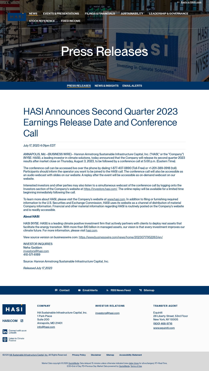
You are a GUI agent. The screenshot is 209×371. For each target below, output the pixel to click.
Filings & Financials (100, 13)
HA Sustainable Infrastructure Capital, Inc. (28, 355)
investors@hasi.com (36, 251)
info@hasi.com (46, 327)
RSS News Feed (118, 290)
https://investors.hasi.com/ (100, 189)
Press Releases (79, 85)
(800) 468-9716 (162, 323)
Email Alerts (132, 85)
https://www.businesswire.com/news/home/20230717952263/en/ (121, 237)
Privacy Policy (79, 355)
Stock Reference (42, 21)
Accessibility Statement (130, 355)
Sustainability (132, 13)
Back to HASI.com (189, 2)
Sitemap (146, 290)
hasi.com (91, 230)
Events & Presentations (61, 13)
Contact (62, 290)
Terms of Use (136, 366)
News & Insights (107, 85)
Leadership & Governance (168, 13)
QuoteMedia (73, 363)
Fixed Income (70, 21)
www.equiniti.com (164, 328)
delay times (134, 363)
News (33, 13)
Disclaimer (96, 355)
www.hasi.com (116, 199)
